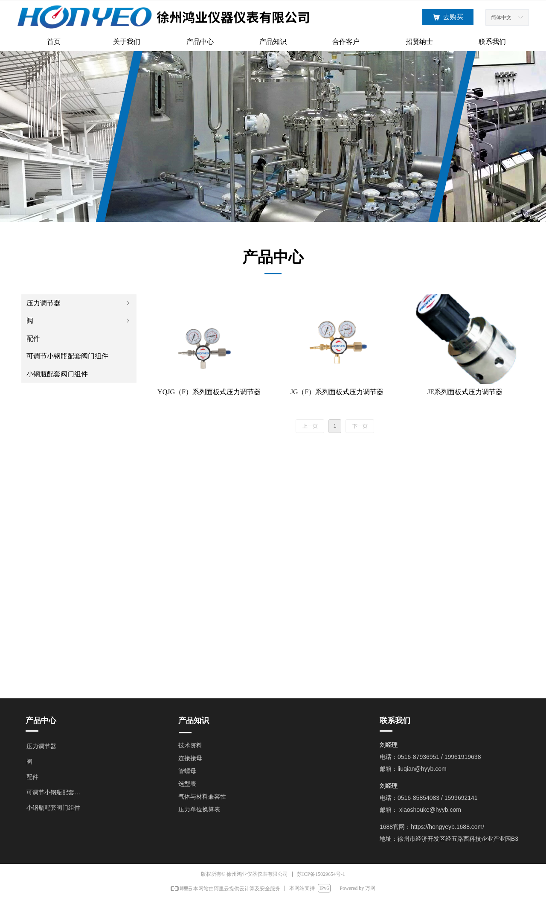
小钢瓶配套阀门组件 (57, 374)
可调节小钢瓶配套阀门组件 (67, 356)
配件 (33, 338)
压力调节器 (78, 303)
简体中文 (501, 17)
